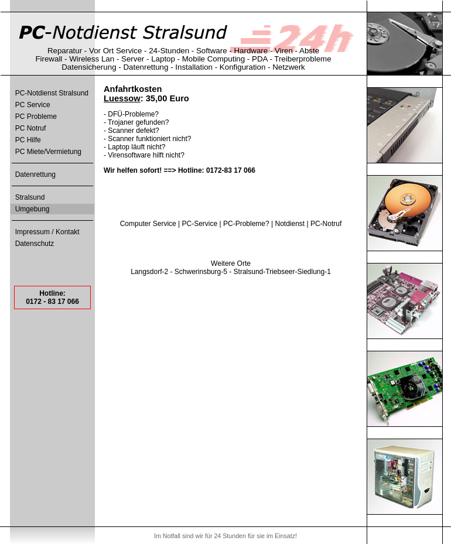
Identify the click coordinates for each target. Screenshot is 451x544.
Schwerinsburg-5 (201, 272)
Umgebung (32, 209)
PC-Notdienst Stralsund (51, 93)
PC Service (32, 105)
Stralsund (30, 197)
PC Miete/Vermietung (48, 152)
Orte (244, 263)
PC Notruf (30, 128)
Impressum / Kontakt (47, 232)
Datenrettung (35, 174)
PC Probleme (36, 116)
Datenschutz (34, 244)
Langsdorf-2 (149, 272)
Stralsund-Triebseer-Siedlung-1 (282, 272)
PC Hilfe (28, 140)
